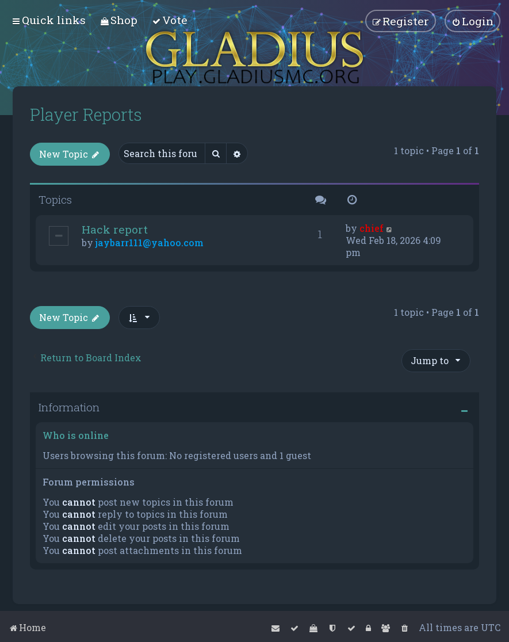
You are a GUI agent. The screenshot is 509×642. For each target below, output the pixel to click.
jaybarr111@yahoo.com (149, 242)
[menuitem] (118, 20)
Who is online (76, 435)
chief (371, 228)
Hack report (115, 229)
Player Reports (86, 114)
